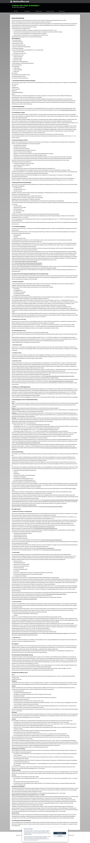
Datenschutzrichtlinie (27, 834)
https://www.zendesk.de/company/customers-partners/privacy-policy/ (60, 376)
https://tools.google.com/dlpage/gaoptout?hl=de (56, 594)
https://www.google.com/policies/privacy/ (45, 548)
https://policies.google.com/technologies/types (52, 539)
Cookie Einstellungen (70, 835)
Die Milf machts (38, 11)
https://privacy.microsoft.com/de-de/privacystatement (51, 506)
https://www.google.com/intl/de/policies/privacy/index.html (55, 633)
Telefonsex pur (62, 11)
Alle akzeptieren (59, 833)
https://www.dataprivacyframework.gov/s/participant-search (61, 381)
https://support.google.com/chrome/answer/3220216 (26, 261)
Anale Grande (27, 11)
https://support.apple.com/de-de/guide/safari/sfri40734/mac (29, 264)
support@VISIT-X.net (19, 92)
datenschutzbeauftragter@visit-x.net (68, 110)
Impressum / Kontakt (20, 835)
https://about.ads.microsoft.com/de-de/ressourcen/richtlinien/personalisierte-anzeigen (60, 500)
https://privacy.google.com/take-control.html (52, 549)
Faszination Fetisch (50, 11)
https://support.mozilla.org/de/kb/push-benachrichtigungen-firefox (28, 263)
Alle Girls (16, 11)
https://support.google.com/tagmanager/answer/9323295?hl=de (25, 633)
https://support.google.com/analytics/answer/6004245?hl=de (24, 599)
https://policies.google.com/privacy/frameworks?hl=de (46, 528)
